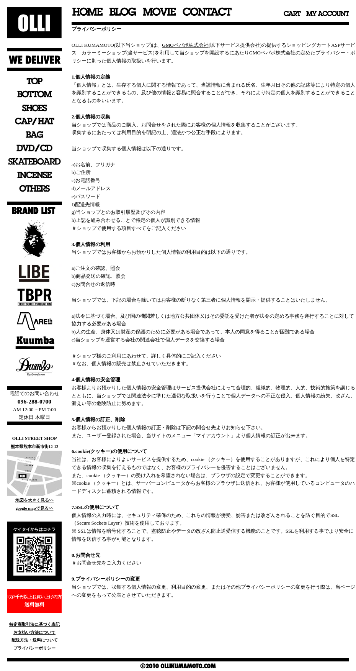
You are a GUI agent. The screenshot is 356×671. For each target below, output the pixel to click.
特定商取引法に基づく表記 (34, 624)
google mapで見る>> (34, 508)
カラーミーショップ (104, 53)
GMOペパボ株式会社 (185, 45)
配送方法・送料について (34, 640)
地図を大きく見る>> (34, 500)
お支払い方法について (34, 632)
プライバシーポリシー (34, 648)
